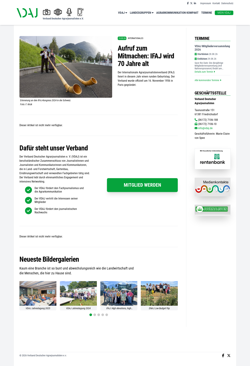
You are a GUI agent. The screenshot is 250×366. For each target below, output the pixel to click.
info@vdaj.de (204, 128)
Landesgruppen (141, 13)
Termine (206, 12)
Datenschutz (227, 3)
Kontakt (216, 3)
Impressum (205, 3)
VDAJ (122, 13)
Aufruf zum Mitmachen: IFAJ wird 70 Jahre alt (146, 56)
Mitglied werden (142, 185)
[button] (90, 314)
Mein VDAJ (224, 12)
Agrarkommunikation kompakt (177, 12)
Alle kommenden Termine (208, 80)
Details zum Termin (205, 71)
